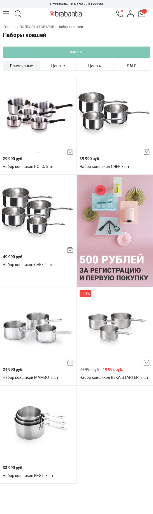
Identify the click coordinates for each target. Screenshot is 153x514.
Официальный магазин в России (76, 4)
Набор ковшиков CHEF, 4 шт (28, 264)
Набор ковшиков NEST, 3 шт (28, 475)
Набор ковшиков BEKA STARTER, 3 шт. (114, 377)
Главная (10, 27)
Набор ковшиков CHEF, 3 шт (104, 166)
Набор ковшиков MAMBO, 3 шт (31, 377)
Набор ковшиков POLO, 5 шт (28, 166)
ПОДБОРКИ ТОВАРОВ (37, 27)
